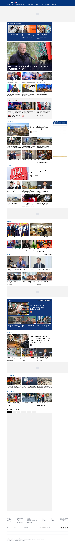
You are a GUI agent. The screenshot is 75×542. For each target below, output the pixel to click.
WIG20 (42, 518)
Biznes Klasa (41, 300)
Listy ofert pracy (62, 521)
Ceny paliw (52, 518)
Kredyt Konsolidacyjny (20, 522)
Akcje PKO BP (29, 519)
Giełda (45, 254)
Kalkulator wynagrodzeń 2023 (64, 518)
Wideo (10, 300)
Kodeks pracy (43, 521)
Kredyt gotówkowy (29, 522)
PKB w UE (52, 520)
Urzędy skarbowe (44, 520)
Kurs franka (28, 518)
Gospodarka (10, 121)
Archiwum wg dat (26, 527)
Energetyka (10, 376)
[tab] (9, 412)
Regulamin (15, 527)
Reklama (8, 528)
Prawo (9, 332)
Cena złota (18, 519)
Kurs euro (8, 520)
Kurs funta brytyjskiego (20, 518)
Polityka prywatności (16, 528)
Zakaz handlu (53, 519)
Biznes (9, 222)
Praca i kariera (11, 392)
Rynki (8, 254)
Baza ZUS (52, 521)
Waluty (50, 254)
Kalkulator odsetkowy (63, 519)
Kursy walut (8, 518)
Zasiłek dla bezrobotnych (30, 521)
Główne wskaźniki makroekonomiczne (32, 520)
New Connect (62, 520)
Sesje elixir (43, 519)
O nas (7, 527)
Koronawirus (18, 521)
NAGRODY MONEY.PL (14, 24)
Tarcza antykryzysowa (10, 521)
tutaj (24, 540)
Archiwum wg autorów (26, 528)
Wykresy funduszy (19, 520)
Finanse (9, 165)
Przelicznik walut (9, 519)
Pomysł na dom (47, 300)
